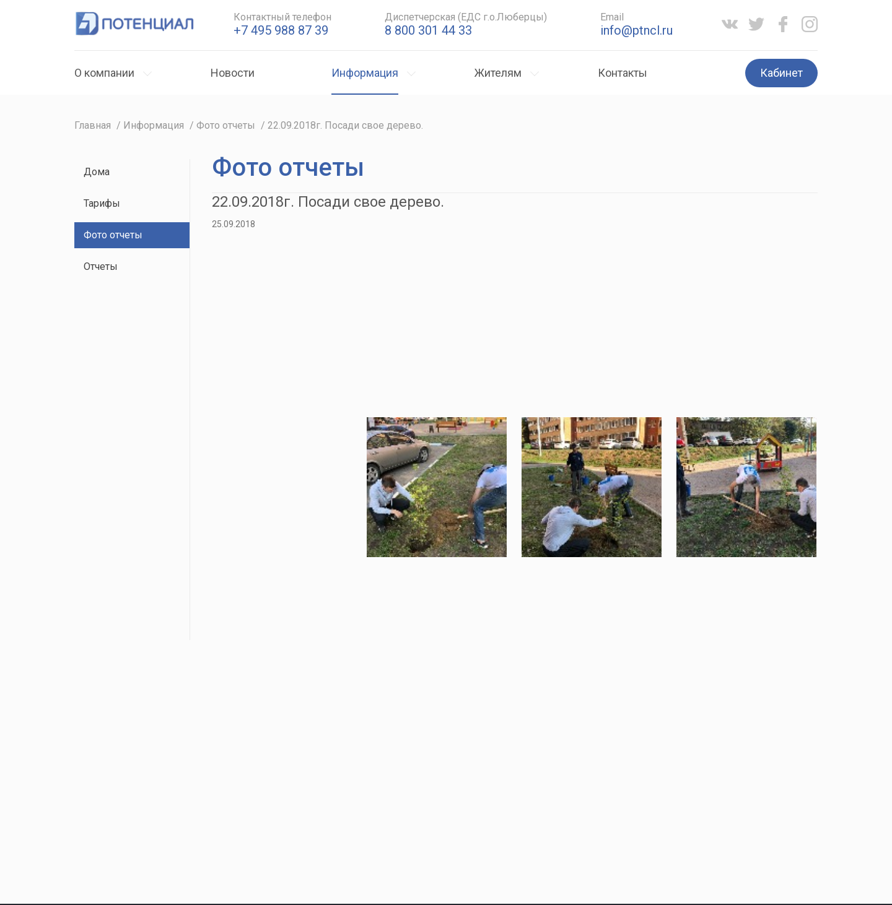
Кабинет (781, 72)
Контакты (622, 72)
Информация (364, 72)
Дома (97, 172)
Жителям (498, 72)
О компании (104, 72)
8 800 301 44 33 (428, 30)
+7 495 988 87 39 (281, 30)
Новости (233, 72)
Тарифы (102, 203)
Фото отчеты (113, 235)
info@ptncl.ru (636, 30)
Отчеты (101, 266)
